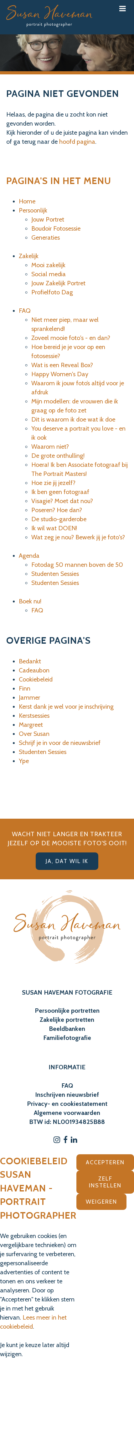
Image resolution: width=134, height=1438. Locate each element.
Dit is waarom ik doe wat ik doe (73, 419)
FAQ (25, 310)
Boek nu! (30, 601)
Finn (24, 688)
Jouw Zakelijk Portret (58, 283)
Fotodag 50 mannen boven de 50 (77, 564)
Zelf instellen (105, 1182)
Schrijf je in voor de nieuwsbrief (59, 742)
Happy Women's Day (59, 374)
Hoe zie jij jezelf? (53, 483)
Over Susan (34, 733)
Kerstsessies (34, 715)
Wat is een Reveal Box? (62, 365)
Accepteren (105, 1162)
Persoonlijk (33, 210)
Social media (48, 274)
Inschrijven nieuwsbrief (67, 1094)
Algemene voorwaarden (67, 1112)
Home (27, 201)
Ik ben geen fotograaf (60, 492)
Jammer (29, 697)
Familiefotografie (67, 1037)
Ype (24, 761)
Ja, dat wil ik (67, 861)
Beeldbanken (67, 1028)
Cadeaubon (34, 670)
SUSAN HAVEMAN (47, 992)
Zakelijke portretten (67, 1019)
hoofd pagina (77, 141)
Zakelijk (29, 256)
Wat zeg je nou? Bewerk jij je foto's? (78, 537)
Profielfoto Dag (52, 292)
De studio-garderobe (58, 519)
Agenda (29, 555)
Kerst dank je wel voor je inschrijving (66, 706)
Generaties (45, 237)
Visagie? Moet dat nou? (62, 501)
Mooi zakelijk (48, 265)
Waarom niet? (50, 446)
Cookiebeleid (36, 679)
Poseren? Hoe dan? (56, 510)
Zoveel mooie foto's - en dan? (70, 338)
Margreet (31, 724)
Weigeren (101, 1201)
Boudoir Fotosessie (55, 228)
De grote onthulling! (58, 455)
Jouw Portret (47, 219)
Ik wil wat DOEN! (54, 528)
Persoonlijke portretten (67, 1010)
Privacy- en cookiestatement (67, 1103)
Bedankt (30, 661)
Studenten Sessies (55, 573)
